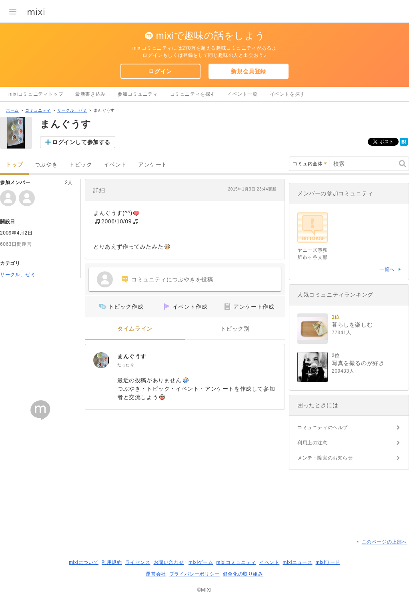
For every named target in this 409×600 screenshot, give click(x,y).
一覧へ (387, 269)
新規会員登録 (248, 71)
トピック (80, 165)
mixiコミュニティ (236, 562)
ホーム (12, 110)
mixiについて (83, 562)
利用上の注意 (312, 442)
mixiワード (327, 562)
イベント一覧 (242, 94)
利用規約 (112, 562)
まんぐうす (131, 356)
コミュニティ (38, 110)
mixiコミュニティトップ (35, 94)
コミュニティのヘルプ (322, 427)
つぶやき (46, 165)
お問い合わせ (169, 562)
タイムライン (134, 329)
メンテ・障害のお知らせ (325, 458)
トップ (14, 165)
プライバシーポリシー (194, 574)
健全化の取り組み (243, 574)
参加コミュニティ (138, 94)
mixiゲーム (200, 562)
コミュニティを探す (192, 94)
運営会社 (156, 574)
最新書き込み (90, 94)
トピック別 (235, 329)
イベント (115, 165)
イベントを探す (287, 94)
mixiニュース (297, 562)
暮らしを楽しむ (352, 324)
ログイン (160, 71)
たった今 (125, 365)
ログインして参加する (81, 142)
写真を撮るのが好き (358, 363)
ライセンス (137, 562)
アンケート (152, 165)
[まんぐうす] (101, 360)
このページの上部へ (384, 542)
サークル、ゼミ (72, 110)
